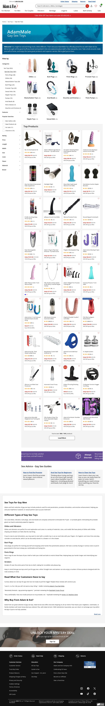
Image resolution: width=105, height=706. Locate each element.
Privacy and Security (15, 680)
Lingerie (64, 11)
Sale (99, 11)
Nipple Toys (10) (10, 95)
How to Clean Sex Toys (86, 473)
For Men (17, 11)
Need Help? (92, 1)
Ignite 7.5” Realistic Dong (70, 595)
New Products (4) (10, 124)
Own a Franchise (59, 680)
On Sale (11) (9, 127)
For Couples (29, 11)
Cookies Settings (14, 684)
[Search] (62, 6)
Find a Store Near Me (60, 673)
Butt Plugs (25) (9, 85)
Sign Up (52, 641)
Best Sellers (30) (10, 121)
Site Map (34, 677)
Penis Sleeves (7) (10, 105)
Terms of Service (14, 687)
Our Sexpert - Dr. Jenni (38, 673)
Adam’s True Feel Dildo (57, 586)
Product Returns (14, 673)
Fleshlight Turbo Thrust (56, 590)
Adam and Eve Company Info (63, 665)
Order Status (65, 1)
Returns (82, 1)
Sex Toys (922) (8, 68)
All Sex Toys (35, 665)
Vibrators (41, 11)
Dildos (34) (8, 78)
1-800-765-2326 (19, 1)
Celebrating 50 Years (60, 669)
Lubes (76, 11)
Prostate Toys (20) (10, 88)
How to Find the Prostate (32, 473)
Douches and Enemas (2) (13, 108)
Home (4, 22)
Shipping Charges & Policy (17, 677)
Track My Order (14, 669)
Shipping (74, 1)
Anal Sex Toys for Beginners (61, 473)
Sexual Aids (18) (10, 91)
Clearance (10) (9, 130)
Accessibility (13, 691)
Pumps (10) (8, 98)
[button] (62, 438)
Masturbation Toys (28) (12, 81)
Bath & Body (87, 11)
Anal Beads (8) (9, 101)
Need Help (37, 656)
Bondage (52, 11)
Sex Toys (10, 22)
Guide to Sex (35, 669)
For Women (6, 11)
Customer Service (14, 665)
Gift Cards (12, 694)
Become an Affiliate (60, 677)
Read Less (97, 614)
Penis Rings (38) (10, 75)
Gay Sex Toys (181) (10, 71)
